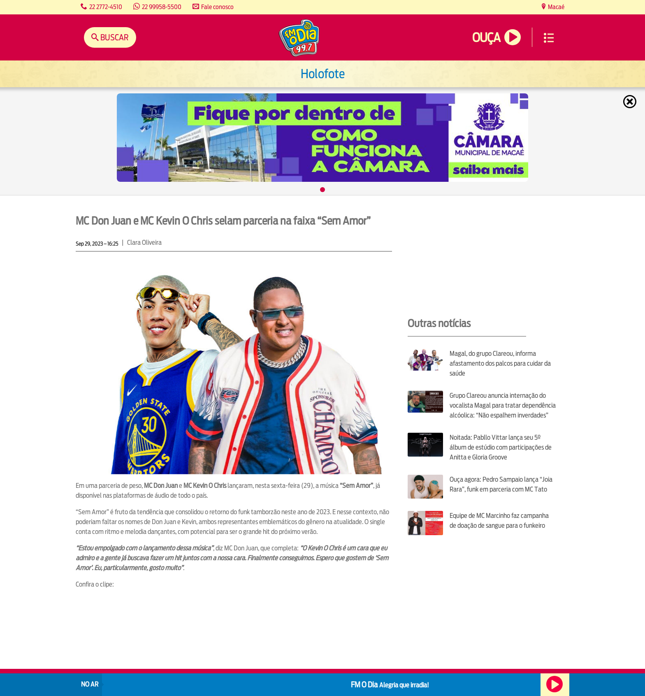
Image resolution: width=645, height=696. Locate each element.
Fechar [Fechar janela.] (630, 101)
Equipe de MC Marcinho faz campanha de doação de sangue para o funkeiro (499, 520)
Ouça (486, 37)
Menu (548, 38)
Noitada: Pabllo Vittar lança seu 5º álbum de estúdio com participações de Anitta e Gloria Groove (501, 447)
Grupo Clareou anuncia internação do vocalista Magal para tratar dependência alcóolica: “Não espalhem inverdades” (503, 405)
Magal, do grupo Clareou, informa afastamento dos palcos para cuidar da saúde (500, 363)
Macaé (555, 6)
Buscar (114, 37)
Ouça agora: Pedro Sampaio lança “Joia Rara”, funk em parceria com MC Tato (501, 484)
